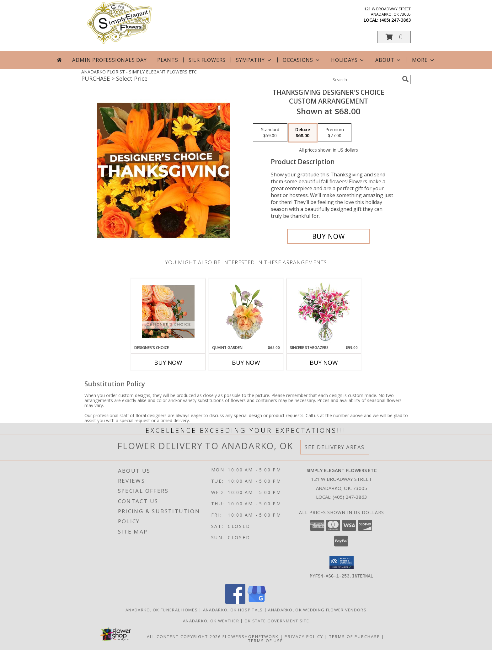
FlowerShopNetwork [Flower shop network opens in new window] (250, 636)
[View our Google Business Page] (257, 602)
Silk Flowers (207, 59)
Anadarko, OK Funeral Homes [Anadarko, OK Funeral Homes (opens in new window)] (162, 609)
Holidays (348, 59)
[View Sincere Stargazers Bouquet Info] (324, 312)
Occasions (302, 59)
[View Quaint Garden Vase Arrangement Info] (246, 311)
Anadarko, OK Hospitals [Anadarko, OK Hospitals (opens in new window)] (233, 609)
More (423, 59)
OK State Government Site (276, 620)
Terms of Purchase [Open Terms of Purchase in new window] (354, 636)
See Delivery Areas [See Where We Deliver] (335, 447)
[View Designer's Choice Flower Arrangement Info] (168, 312)
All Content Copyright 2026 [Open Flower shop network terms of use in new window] (184, 636)
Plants (167, 59)
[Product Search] (365, 79)
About (388, 59)
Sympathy (254, 59)
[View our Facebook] (235, 602)
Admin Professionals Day (109, 59)
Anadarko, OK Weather (211, 620)
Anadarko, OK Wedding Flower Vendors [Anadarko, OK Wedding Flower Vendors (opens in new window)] (317, 609)
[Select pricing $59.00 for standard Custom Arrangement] (270, 133)
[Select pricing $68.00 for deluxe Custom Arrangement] (303, 133)
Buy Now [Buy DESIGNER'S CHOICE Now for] (168, 362)
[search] (405, 79)
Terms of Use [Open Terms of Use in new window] (265, 640)
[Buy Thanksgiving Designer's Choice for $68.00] (328, 236)
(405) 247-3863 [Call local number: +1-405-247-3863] (395, 20)
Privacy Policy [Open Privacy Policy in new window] (304, 636)
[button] (394, 37)
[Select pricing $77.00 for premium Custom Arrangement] (334, 133)
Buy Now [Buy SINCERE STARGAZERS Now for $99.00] (324, 362)
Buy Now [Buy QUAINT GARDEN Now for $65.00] (246, 362)
